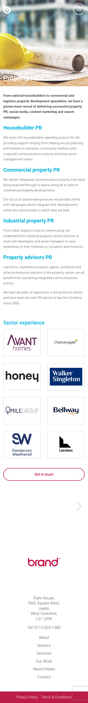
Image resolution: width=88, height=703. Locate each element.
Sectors (44, 645)
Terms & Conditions (56, 697)
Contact (44, 677)
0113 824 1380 (47, 627)
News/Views (44, 669)
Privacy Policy (26, 697)
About (44, 637)
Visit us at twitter (36, 582)
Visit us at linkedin (51, 582)
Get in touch (43, 474)
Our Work (44, 661)
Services (44, 653)
